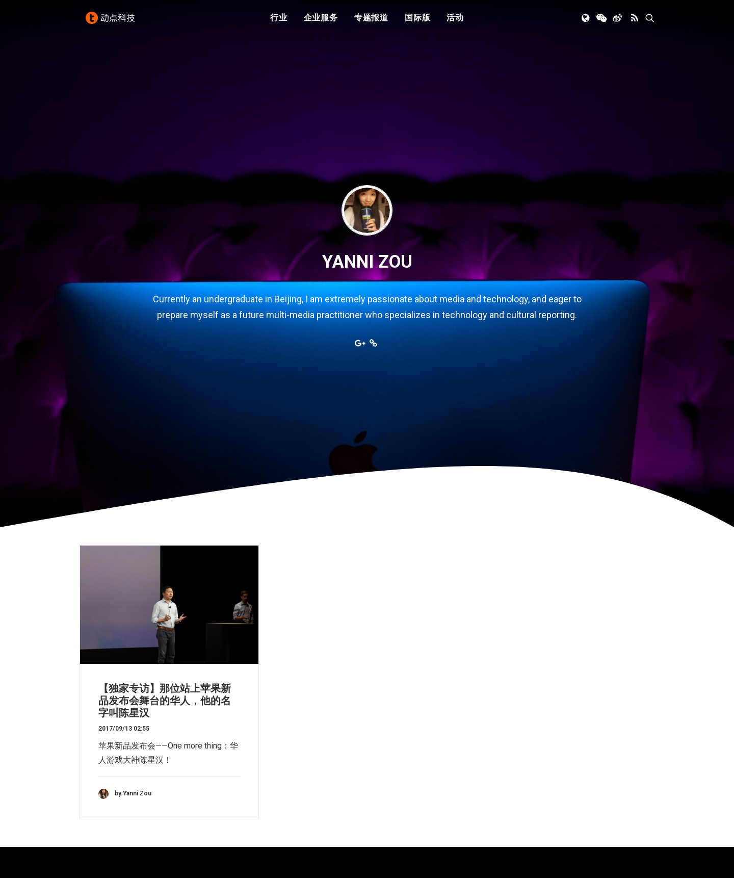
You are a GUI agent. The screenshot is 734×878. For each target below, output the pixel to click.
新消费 (240, 780)
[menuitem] (279, 22)
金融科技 (244, 766)
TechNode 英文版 (556, 737)
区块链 (240, 794)
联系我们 (392, 780)
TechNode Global (555, 766)
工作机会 (392, 794)
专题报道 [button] (371, 22)
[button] (586, 22)
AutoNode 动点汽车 (560, 780)
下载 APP (393, 737)
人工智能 (244, 752)
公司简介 (392, 752)
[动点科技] (112, 22)
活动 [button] (455, 22)
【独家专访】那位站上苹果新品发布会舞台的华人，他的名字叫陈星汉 (164, 528)
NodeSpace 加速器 (559, 794)
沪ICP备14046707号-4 (213, 858)
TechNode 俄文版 (556, 752)
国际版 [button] (417, 22)
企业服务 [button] (321, 22)
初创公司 (244, 737)
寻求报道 (392, 766)
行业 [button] (278, 22)
